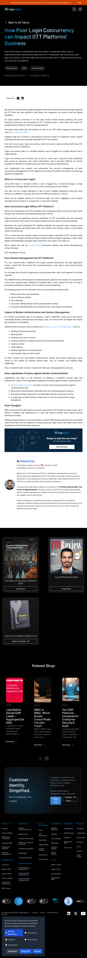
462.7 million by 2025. (19, 132)
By (26, 461)
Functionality (31, 939)
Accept (37, 951)
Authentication (37, 68)
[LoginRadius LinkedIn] (69, 913)
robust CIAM (35, 245)
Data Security (11, 68)
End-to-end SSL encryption (22, 385)
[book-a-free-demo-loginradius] (43, 440)
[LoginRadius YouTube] (83, 913)
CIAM (24, 68)
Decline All (12, 951)
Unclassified (11, 945)
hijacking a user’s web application (58, 327)
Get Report (66, 2)
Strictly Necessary (11, 932)
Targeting (10, 939)
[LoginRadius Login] (74, 9)
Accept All (25, 951)
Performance (31, 933)
